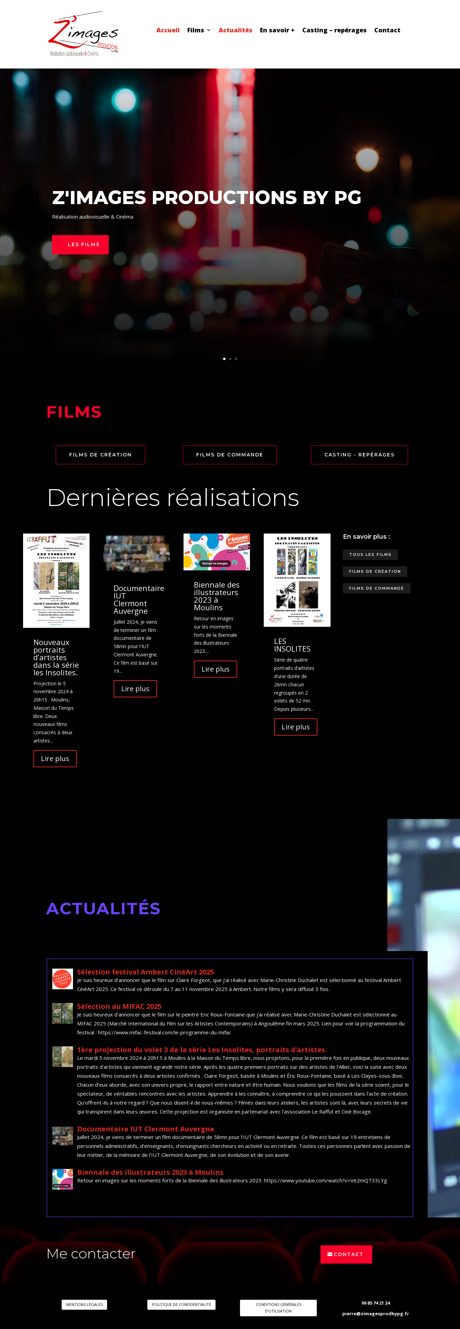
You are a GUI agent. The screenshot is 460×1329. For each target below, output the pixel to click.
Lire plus (55, 758)
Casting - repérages (359, 455)
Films (195, 31)
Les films (84, 245)
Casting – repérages (334, 31)
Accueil (168, 31)
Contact (387, 31)
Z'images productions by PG (207, 198)
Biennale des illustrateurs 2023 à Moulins (217, 595)
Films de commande (229, 455)
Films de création (100, 455)
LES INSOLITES (292, 645)
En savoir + (277, 31)
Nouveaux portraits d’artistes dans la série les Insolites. (56, 657)
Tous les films (370, 554)
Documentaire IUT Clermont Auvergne (139, 599)
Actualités (235, 31)
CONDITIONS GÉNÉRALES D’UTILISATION (278, 1308)
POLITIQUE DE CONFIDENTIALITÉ (181, 1304)
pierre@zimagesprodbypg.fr (375, 1313)
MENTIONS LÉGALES (84, 1304)
